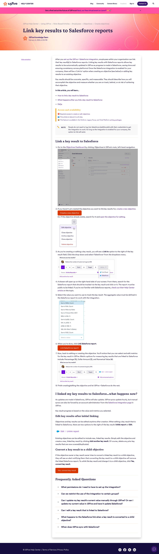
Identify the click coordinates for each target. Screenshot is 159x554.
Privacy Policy (63, 550)
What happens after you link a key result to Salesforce (80, 100)
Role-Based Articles (61, 24)
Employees (76, 24)
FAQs (60, 104)
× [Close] (140, 10)
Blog (91, 4)
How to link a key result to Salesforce (73, 96)
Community (100, 4)
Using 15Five (46, 24)
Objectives (87, 24)
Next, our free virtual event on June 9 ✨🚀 (94, 11)
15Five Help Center (31, 24)
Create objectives (102, 24)
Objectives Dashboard (75, 147)
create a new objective (126, 209)
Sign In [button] (132, 4)
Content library (112, 4)
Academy (123, 4)
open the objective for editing (112, 217)
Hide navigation (26, 59)
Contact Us (142, 4)
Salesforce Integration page (120, 403)
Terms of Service (49, 550)
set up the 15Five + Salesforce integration (81, 59)
